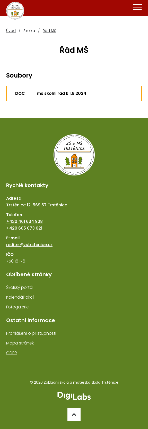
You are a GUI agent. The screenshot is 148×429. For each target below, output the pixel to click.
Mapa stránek (20, 343)
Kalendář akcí (20, 297)
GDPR (11, 353)
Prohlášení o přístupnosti (31, 333)
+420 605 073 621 (24, 228)
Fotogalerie (17, 307)
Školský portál (19, 287)
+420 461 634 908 (24, 221)
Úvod (11, 30)
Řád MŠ (49, 30)
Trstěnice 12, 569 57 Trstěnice (36, 205)
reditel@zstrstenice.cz (29, 245)
